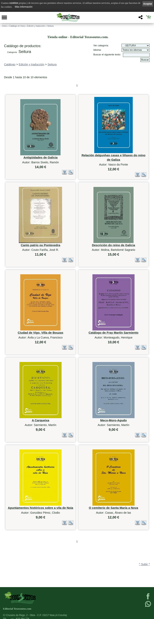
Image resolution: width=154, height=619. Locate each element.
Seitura (50, 26)
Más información (23, 6)
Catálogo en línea (17, 26)
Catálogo (9, 64)
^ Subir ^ (144, 564)
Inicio (4, 26)
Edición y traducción (36, 26)
